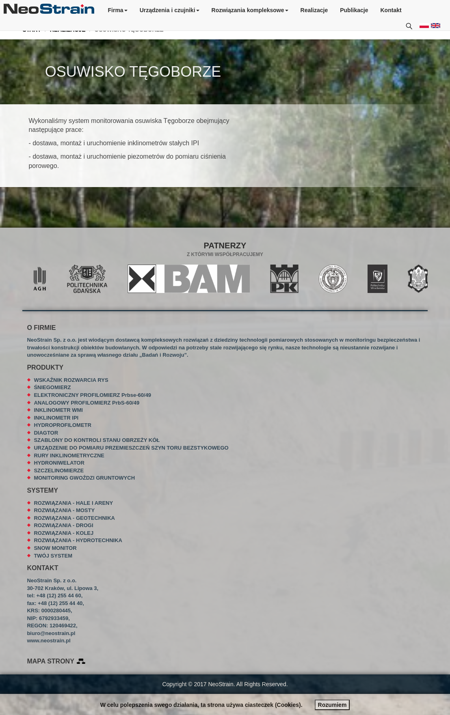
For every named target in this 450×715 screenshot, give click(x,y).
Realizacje (314, 10)
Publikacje (354, 10)
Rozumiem (332, 705)
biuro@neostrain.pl (51, 633)
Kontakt (391, 10)
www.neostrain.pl (48, 640)
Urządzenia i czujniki (169, 10)
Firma (118, 10)
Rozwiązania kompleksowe (250, 10)
